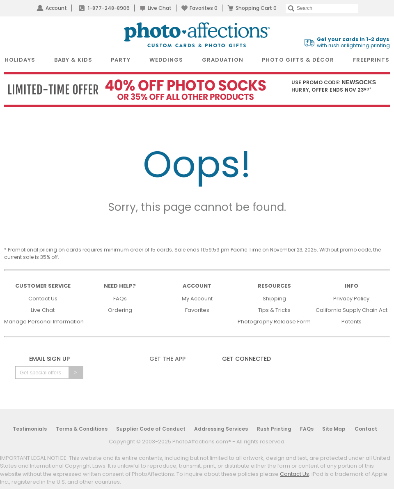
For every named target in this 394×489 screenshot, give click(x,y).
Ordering (120, 310)
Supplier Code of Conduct (151, 428)
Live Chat (160, 8)
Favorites (204, 8)
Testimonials (30, 428)
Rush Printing (274, 428)
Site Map (334, 428)
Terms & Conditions (82, 428)
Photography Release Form (274, 321)
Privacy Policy (351, 298)
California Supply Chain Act (351, 310)
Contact (366, 428)
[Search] (322, 8)
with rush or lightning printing (353, 42)
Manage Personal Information (44, 321)
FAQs (120, 298)
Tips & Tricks (274, 310)
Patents (351, 321)
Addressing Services (221, 428)
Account (56, 8)
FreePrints (371, 60)
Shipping (274, 298)
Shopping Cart (256, 8)
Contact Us (42, 298)
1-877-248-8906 (109, 8)
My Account (197, 298)
